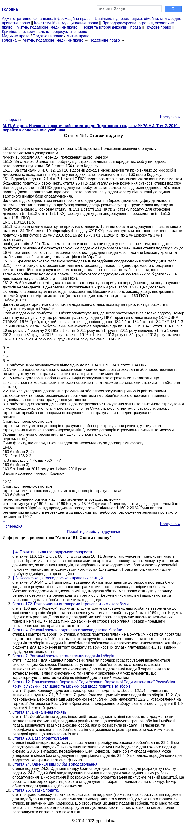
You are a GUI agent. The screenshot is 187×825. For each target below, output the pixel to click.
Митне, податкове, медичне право (47, 27)
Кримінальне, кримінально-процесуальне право (44, 32)
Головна (9, 40)
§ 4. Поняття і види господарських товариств (52, 552)
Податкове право (48, 36)
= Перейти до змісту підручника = (93, 532)
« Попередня (12, 117)
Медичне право (16, 36)
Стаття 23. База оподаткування (40, 738)
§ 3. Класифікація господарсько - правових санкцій (57, 578)
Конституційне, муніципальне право (66, 23)
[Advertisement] (93, 76)
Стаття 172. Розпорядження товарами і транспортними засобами (70, 604)
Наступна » (170, 117)
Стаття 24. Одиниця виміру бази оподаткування (54, 764)
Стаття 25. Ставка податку (35, 790)
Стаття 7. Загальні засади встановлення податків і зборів (63, 656)
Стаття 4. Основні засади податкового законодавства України (67, 630)
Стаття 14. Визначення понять (39, 712)
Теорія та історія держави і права (111, 27)
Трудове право (158, 27)
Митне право (77, 36)
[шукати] (129, 9)
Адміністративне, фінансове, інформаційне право (46, 19)
